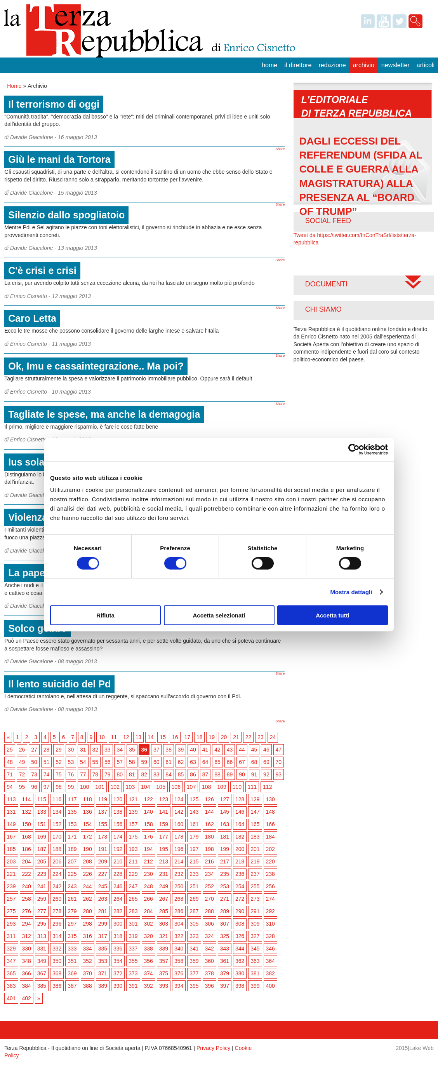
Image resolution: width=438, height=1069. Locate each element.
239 (11, 886)
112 (267, 787)
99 (71, 787)
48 (10, 762)
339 (163, 948)
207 (72, 861)
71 (10, 774)
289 (224, 911)
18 (199, 737)
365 (11, 973)
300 (117, 924)
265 (133, 899)
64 (205, 762)
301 (133, 924)
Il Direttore (297, 65)
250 (178, 886)
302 (148, 924)
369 (72, 973)
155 (102, 824)
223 (41, 874)
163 (224, 824)
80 (119, 774)
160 (178, 824)
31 (83, 749)
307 (224, 924)
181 (224, 837)
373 (133, 973)
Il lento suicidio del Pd (59, 683)
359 (193, 961)
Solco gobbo (37, 628)
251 (193, 886)
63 (193, 762)
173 (102, 837)
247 (133, 886)
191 (102, 849)
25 (10, 749)
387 (72, 986)
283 (133, 911)
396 (209, 986)
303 (163, 924)
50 (34, 762)
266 (148, 899)
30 (71, 749)
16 (175, 737)
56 (107, 762)
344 (239, 948)
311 (11, 936)
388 (87, 986)
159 (163, 824)
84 (168, 774)
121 (133, 799)
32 (95, 749)
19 (212, 737)
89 (230, 774)
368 (56, 973)
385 (41, 986)
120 (117, 799)
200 (239, 849)
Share (280, 149)
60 (156, 762)
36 (144, 749)
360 (209, 961)
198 (209, 849)
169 (41, 837)
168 (26, 837)
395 (193, 986)
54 (83, 762)
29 (59, 749)
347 (11, 961)
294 (26, 924)
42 (217, 749)
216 (209, 861)
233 (193, 874)
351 (72, 961)
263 (102, 899)
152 (56, 824)
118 (87, 799)
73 (34, 774)
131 (11, 812)
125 (193, 799)
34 (119, 749)
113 (11, 799)
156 (117, 824)
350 (56, 961)
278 (56, 911)
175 (133, 837)
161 (193, 824)
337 (133, 948)
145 (224, 812)
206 (56, 861)
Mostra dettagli (351, 591)
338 (148, 948)
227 (102, 874)
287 (193, 911)
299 (102, 924)
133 (41, 812)
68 (254, 762)
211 (133, 861)
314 (56, 936)
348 (26, 961)
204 (26, 861)
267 (163, 899)
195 (163, 849)
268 (178, 899)
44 (242, 749)
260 (56, 899)
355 (133, 961)
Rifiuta (105, 615)
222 (26, 874)
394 (178, 986)
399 (254, 986)
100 (84, 787)
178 (178, 837)
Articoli (426, 65)
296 (56, 924)
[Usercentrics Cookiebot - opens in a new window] (354, 449)
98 (59, 787)
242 (56, 886)
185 (11, 849)
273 (254, 899)
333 (72, 948)
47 (279, 749)
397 (224, 986)
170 (56, 837)
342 (209, 948)
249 (163, 886)
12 (126, 737)
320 (148, 936)
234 (209, 874)
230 (148, 874)
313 (41, 936)
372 (117, 973)
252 (209, 886)
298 (87, 924)
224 (56, 874)
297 (72, 924)
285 (163, 911)
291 (254, 911)
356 (148, 961)
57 (119, 762)
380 (239, 973)
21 (236, 737)
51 (46, 762)
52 (59, 762)
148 (270, 812)
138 (117, 812)
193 (133, 849)
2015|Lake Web (415, 1048)
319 (133, 936)
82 (144, 774)
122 (148, 799)
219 (254, 861)
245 (102, 886)
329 (11, 948)
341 (193, 948)
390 (117, 986)
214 (178, 861)
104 (145, 787)
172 (87, 837)
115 (41, 799)
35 (132, 749)
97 (46, 787)
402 (26, 998)
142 (178, 812)
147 (254, 812)
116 (56, 799)
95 (22, 787)
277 (41, 911)
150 (26, 824)
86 (193, 774)
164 (239, 824)
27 (34, 749)
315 (72, 936)
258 (26, 899)
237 (254, 874)
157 (133, 824)
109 (221, 787)
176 (148, 837)
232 (178, 874)
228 (117, 874)
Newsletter (395, 65)
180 (209, 837)
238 (270, 874)
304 (178, 924)
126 (209, 799)
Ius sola (26, 462)
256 (270, 886)
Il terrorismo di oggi (53, 104)
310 (270, 924)
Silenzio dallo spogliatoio (66, 214)
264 (117, 899)
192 (117, 849)
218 (239, 861)
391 (133, 986)
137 (102, 812)
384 (26, 986)
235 (224, 874)
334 (87, 948)
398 (239, 986)
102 (115, 787)
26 (22, 749)
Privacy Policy (213, 1048)
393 (163, 986)
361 (224, 961)
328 (270, 936)
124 (178, 799)
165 (254, 824)
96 (34, 787)
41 (205, 749)
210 (117, 861)
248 (148, 886)
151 (41, 824)
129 (254, 799)
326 (239, 936)
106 (176, 787)
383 (11, 986)
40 (193, 749)
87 (205, 774)
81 (132, 774)
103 (130, 787)
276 (26, 911)
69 (266, 762)
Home (269, 65)
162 (209, 824)
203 (11, 861)
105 (160, 787)
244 (87, 886)
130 (270, 799)
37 (156, 749)
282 (117, 911)
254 (239, 886)
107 (191, 787)
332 (56, 948)
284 (148, 911)
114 (26, 799)
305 (193, 924)
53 (71, 762)
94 (10, 787)
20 (224, 737)
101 (99, 787)
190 (87, 849)
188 (56, 849)
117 (72, 799)
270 (209, 899)
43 (230, 749)
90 (242, 774)
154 (87, 824)
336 (117, 948)
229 (133, 874)
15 (163, 737)
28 (46, 749)
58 (132, 762)
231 (163, 874)
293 (11, 924)
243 (72, 886)
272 (239, 899)
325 (224, 936)
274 (270, 899)
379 (224, 973)
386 (56, 986)
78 (95, 774)
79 (107, 774)
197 (193, 849)
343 (224, 948)
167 (11, 837)
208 (87, 861)
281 (102, 911)
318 (117, 936)
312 (26, 936)
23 (260, 737)
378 (209, 973)
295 (41, 924)
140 (148, 812)
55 (95, 762)
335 (102, 948)
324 (209, 936)
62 (181, 762)
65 (217, 762)
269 (193, 899)
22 (248, 737)
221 (11, 874)
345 (254, 948)
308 (239, 924)
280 (87, 911)
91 (254, 774)
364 (270, 961)
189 (72, 849)
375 (163, 973)
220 (270, 861)
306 (209, 924)
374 (148, 973)
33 (107, 749)
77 (83, 774)
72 (22, 774)
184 (270, 837)
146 (239, 812)
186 (26, 849)
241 (41, 886)
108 (206, 787)
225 (72, 874)
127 (224, 799)
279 (72, 911)
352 (87, 961)
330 (26, 948)
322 (178, 936)
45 (254, 749)
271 (224, 899)
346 (270, 948)
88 (217, 774)
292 (270, 911)
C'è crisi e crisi (42, 270)
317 (102, 936)
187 (41, 849)
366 (26, 973)
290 (239, 911)
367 (41, 973)
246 (117, 886)
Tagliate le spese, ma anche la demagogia (104, 414)
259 (41, 899)
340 (178, 948)
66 (230, 762)
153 (72, 824)
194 (148, 849)
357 (163, 961)
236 (239, 874)
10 (102, 737)
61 (168, 762)
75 (59, 774)
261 (72, 899)
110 (237, 787)
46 (266, 749)
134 (56, 812)
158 (148, 824)
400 (270, 986)
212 (148, 861)
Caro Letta (32, 318)
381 (254, 973)
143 (193, 812)
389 (102, 986)
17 (187, 737)
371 (102, 973)
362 (239, 961)
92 (266, 774)
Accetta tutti (332, 615)
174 (117, 837)
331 (41, 948)
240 (26, 886)
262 (87, 899)
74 (46, 774)
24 (273, 737)
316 (87, 936)
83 (156, 774)
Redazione (332, 65)
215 (193, 861)
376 (178, 973)
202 (270, 849)
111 (252, 787)
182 (239, 837)
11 (114, 737)
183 (254, 837)
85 (181, 774)
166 (270, 824)
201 (254, 849)
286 (178, 911)
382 (270, 973)
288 (209, 911)
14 (151, 737)
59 (144, 762)
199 (224, 849)
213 (163, 861)
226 (87, 874)
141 (163, 812)
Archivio (363, 65)
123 (163, 799)
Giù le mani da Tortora (59, 159)
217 (224, 861)
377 (193, 973)
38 (168, 749)
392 (148, 986)
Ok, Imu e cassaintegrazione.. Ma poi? (96, 366)
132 (26, 812)
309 (254, 924)
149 (11, 824)
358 (178, 961)
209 (102, 861)
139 (133, 812)
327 (254, 936)
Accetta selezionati (219, 615)
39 (181, 749)
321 (163, 936)
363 (254, 961)
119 (102, 799)
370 (87, 973)
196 (178, 849)
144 (209, 812)
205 (41, 861)
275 (11, 911)
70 (279, 762)
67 (242, 762)
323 (193, 936)
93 (279, 774)
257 (11, 899)
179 (193, 837)
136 (87, 812)
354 (117, 961)
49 (22, 762)
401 (11, 998)
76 (71, 774)
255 (254, 886)
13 (139, 737)
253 (224, 886)
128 (239, 799)
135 (72, 812)
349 (41, 961)
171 (72, 837)
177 (163, 837)
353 (102, 961)
